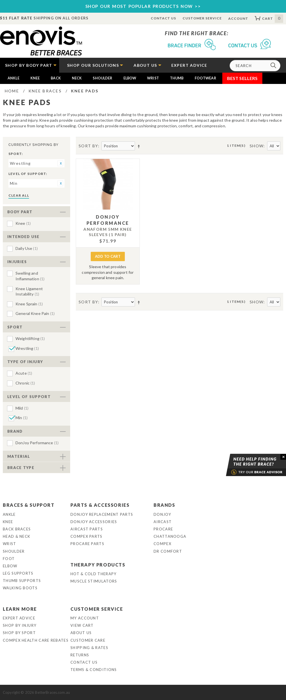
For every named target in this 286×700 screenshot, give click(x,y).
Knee (35, 78)
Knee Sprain (29, 303)
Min (21, 417)
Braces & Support (29, 505)
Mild (21, 408)
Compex (162, 543)
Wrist (153, 78)
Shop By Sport (19, 632)
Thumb (177, 78)
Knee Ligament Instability (29, 291)
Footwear (205, 78)
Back (56, 78)
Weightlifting (30, 338)
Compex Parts (86, 536)
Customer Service (202, 18)
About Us (81, 632)
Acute (23, 373)
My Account (84, 618)
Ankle (13, 78)
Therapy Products (97, 564)
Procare (163, 529)
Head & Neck (16, 536)
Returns (79, 655)
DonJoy (162, 514)
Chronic (25, 383)
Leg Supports (18, 573)
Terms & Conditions (93, 669)
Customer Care (87, 640)
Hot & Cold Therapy (93, 574)
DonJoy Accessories (93, 521)
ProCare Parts (87, 543)
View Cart (82, 625)
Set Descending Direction (140, 146)
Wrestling (27, 348)
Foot (9, 558)
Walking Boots (20, 588)
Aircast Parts (86, 529)
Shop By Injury (19, 625)
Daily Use (26, 248)
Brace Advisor (249, 465)
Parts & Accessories (99, 505)
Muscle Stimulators (93, 581)
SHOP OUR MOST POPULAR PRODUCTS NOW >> (143, 6)
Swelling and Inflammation (30, 276)
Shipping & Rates (89, 647)
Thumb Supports (22, 580)
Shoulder (102, 78)
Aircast (163, 521)
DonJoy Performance (37, 442)
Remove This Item (60, 163)
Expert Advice (19, 618)
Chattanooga (170, 536)
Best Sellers (242, 78)
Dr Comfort (168, 551)
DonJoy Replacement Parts (101, 514)
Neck (77, 78)
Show (257, 145)
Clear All (18, 195)
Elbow (129, 78)
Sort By (88, 145)
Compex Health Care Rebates (35, 640)
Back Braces (17, 529)
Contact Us (163, 18)
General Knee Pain (35, 313)
